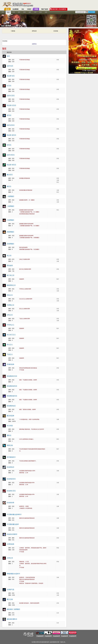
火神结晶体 (10, 544)
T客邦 (48, 4)
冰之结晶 (10, 425)
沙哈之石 (10, 315)
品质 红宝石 (11, 95)
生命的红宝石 (11, 491)
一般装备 (12, 31)
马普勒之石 (10, 305)
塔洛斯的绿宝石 (12, 386)
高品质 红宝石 (11, 105)
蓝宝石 (9, 115)
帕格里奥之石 (11, 285)
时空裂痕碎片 (11, 457)
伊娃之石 (10, 295)
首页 (3, 12)
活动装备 (55, 31)
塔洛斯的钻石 (11, 406)
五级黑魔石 (10, 244)
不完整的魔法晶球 (13, 524)
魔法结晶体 (10, 415)
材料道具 (34, 31)
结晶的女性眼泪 (12, 534)
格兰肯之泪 (10, 275)
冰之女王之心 (11, 334)
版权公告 (62, 642)
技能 (24, 12)
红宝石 (9, 85)
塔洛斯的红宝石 (12, 376)
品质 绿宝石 (11, 155)
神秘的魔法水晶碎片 (13, 573)
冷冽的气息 (10, 589)
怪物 (14, 12)
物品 (8, 12)
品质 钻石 (10, 66)
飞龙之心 (10, 354)
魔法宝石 (10, 174)
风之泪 (9, 255)
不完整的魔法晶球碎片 (14, 514)
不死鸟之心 (10, 325)
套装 (19, 12)
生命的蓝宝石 (11, 479)
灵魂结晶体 (10, 364)
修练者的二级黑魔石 (13, 609)
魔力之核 (10, 599)
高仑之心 (10, 344)
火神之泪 (10, 558)
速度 (30, 12)
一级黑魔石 (10, 196)
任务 (35, 12)
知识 (40, 12)
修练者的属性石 (12, 619)
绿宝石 (9, 145)
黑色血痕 (10, 265)
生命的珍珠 (10, 502)
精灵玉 (9, 186)
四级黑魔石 (10, 232)
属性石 (9, 435)
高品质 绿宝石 (11, 164)
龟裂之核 (10, 445)
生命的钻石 (10, 467)
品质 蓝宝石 (11, 125)
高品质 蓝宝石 (11, 135)
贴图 (46, 12)
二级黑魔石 (10, 206)
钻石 (8, 56)
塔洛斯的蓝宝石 (12, 396)
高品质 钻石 (11, 76)
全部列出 (34, 44)
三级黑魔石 (10, 220)
